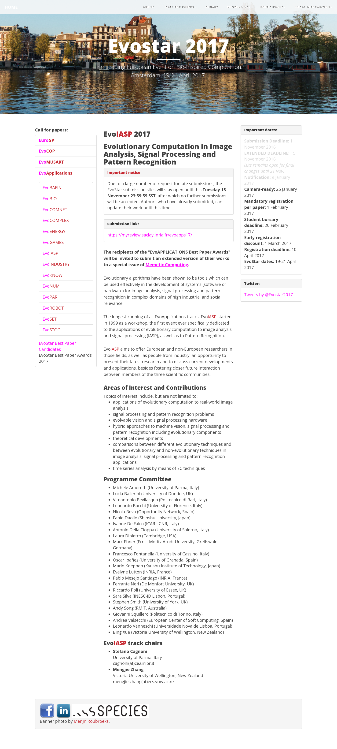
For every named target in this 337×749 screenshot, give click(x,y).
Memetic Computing (167, 264)
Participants (273, 7)
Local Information (313, 7)
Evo (47, 151)
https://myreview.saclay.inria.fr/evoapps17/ (149, 235)
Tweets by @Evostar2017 (268, 294)
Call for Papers (180, 7)
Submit (211, 7)
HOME (11, 7)
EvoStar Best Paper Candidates (57, 346)
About (149, 7)
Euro (46, 140)
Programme (239, 7)
